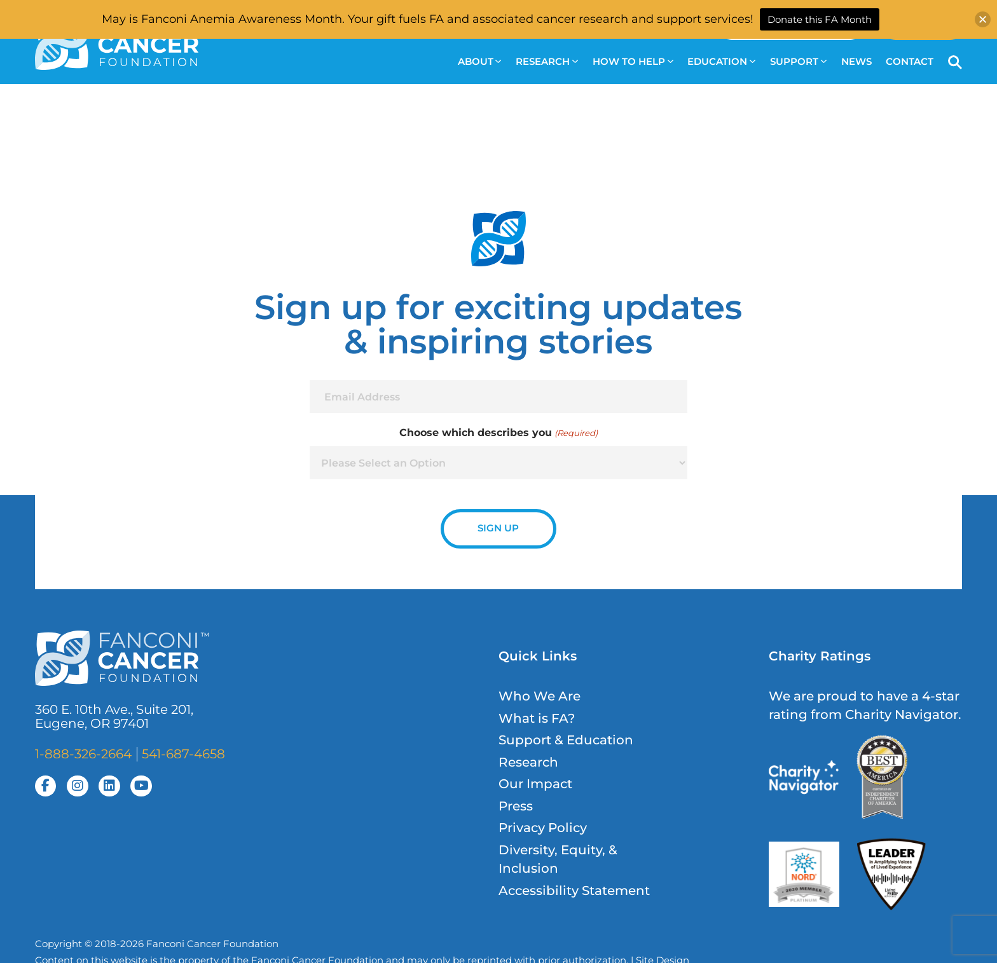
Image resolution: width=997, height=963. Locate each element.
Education (721, 61)
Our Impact (535, 783)
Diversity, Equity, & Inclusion (557, 859)
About (480, 61)
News (856, 61)
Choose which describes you (498, 433)
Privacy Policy (542, 827)
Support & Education (565, 740)
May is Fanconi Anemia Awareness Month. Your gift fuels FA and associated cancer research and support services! (427, 19)
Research (547, 61)
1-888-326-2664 (83, 754)
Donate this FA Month (819, 19)
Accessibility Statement (574, 890)
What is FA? (536, 718)
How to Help (633, 61)
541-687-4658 (183, 754)
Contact (909, 61)
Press (515, 806)
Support (798, 61)
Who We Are (539, 696)
